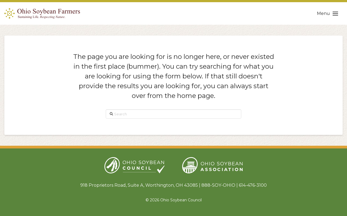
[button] (327, 13)
